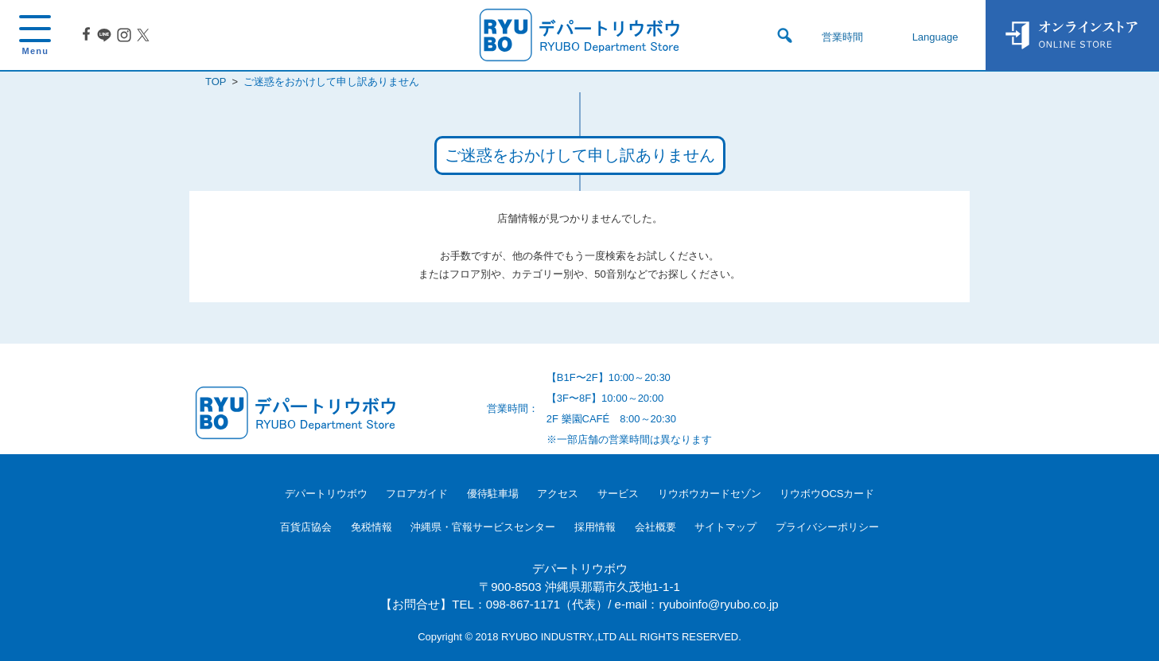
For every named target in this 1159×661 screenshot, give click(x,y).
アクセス (557, 494)
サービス (618, 494)
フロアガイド (417, 494)
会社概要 (655, 527)
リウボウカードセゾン (709, 494)
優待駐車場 (493, 494)
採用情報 (595, 527)
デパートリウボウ (326, 494)
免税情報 (371, 527)
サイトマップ (725, 527)
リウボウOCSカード (827, 494)
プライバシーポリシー (827, 527)
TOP (215, 81)
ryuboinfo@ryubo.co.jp (718, 604)
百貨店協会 (306, 527)
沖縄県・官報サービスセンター (482, 527)
